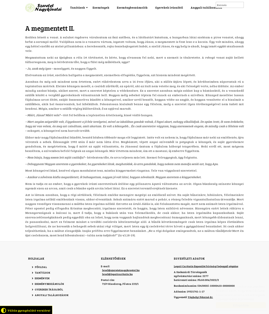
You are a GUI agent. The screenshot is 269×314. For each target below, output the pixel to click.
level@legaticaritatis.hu (117, 274)
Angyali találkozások (206, 7)
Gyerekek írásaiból (169, 7)
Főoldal (41, 267)
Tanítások (77, 7)
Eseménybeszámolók (132, 7)
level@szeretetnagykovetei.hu (121, 270)
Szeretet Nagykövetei (44, 7)
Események (100, 7)
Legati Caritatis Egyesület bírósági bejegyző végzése (206, 266)
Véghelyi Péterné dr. (200, 297)
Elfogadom (237, 305)
